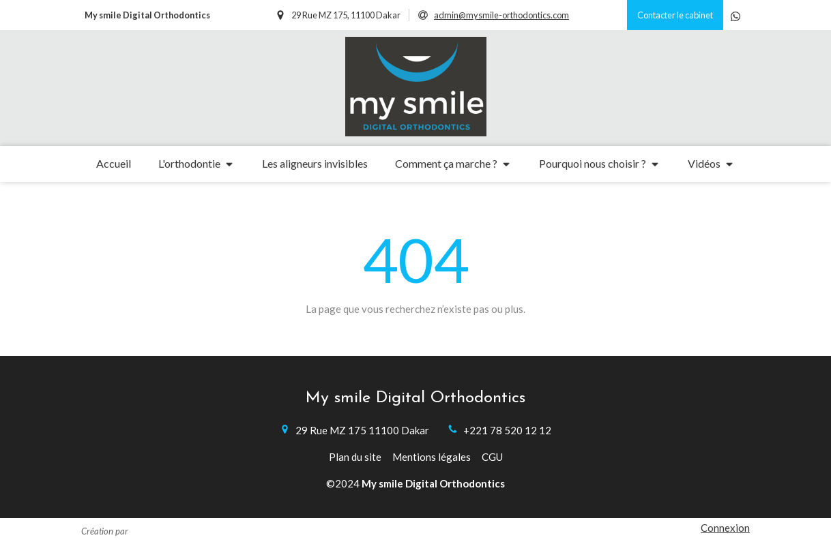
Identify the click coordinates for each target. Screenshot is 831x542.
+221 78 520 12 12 (507, 430)
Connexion (725, 528)
